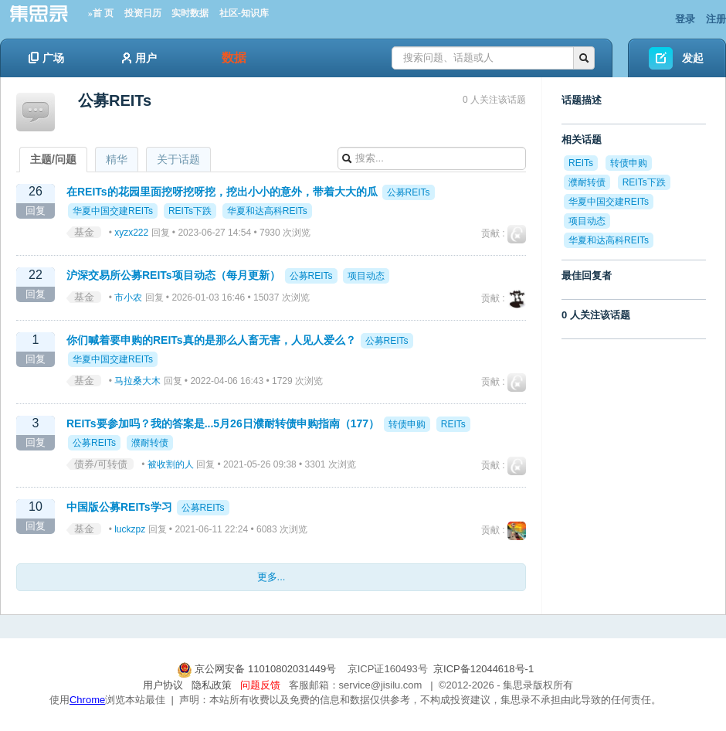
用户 (139, 58)
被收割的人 (171, 464)
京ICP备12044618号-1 (483, 669)
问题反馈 (260, 685)
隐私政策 (212, 685)
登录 (685, 19)
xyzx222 (131, 232)
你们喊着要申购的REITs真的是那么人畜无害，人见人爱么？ (211, 340)
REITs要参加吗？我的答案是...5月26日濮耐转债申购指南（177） (222, 423)
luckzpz (129, 529)
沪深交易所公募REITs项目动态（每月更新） (173, 275)
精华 (116, 159)
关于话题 (178, 159)
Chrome (87, 700)
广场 (46, 58)
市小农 (128, 297)
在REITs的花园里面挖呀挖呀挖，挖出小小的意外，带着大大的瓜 (222, 191)
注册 (716, 19)
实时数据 (190, 13)
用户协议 (163, 685)
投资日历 (142, 13)
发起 (693, 58)
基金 (84, 232)
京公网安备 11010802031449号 (258, 669)
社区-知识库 (244, 13)
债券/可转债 (100, 464)
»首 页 (101, 13)
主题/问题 (53, 159)
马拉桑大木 (137, 381)
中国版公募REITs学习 (119, 507)
